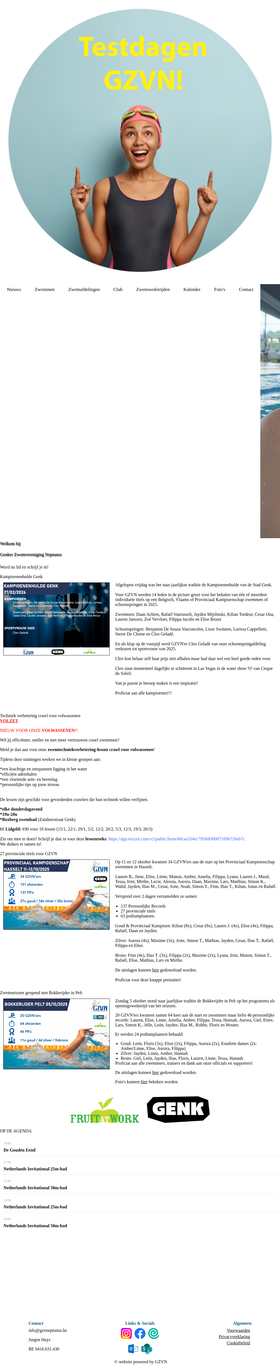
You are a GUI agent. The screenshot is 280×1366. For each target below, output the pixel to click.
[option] (270, 411)
